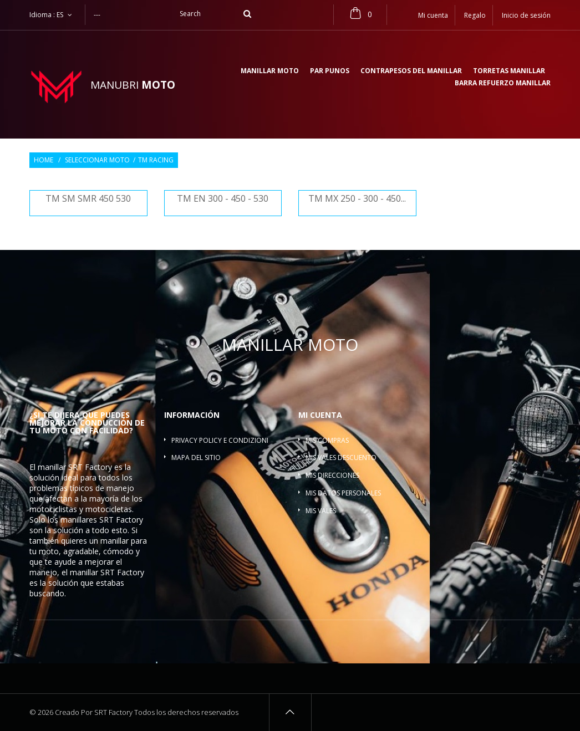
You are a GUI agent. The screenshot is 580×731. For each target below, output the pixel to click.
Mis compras (327, 440)
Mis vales (321, 510)
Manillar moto (270, 71)
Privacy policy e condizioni (219, 440)
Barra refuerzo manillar (503, 84)
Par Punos (329, 71)
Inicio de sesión (526, 15)
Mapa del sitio (196, 457)
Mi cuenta (320, 415)
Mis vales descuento (341, 457)
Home (43, 160)
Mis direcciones (332, 475)
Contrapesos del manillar (411, 71)
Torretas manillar (509, 71)
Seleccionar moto (97, 160)
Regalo (475, 15)
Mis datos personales (343, 493)
